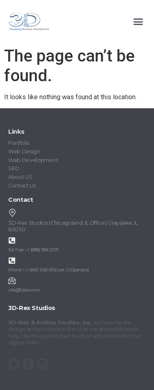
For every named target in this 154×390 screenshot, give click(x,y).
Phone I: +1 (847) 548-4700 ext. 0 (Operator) (48, 270)
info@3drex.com (24, 290)
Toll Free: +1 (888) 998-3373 (33, 250)
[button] (138, 22)
